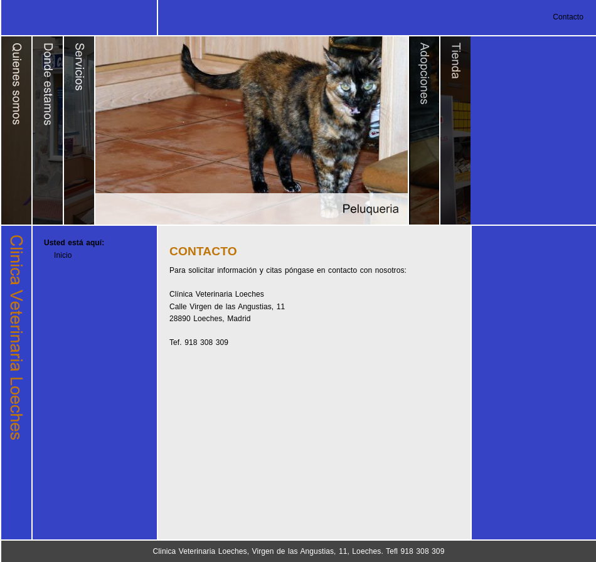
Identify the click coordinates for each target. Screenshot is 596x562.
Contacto (568, 17)
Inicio (63, 255)
